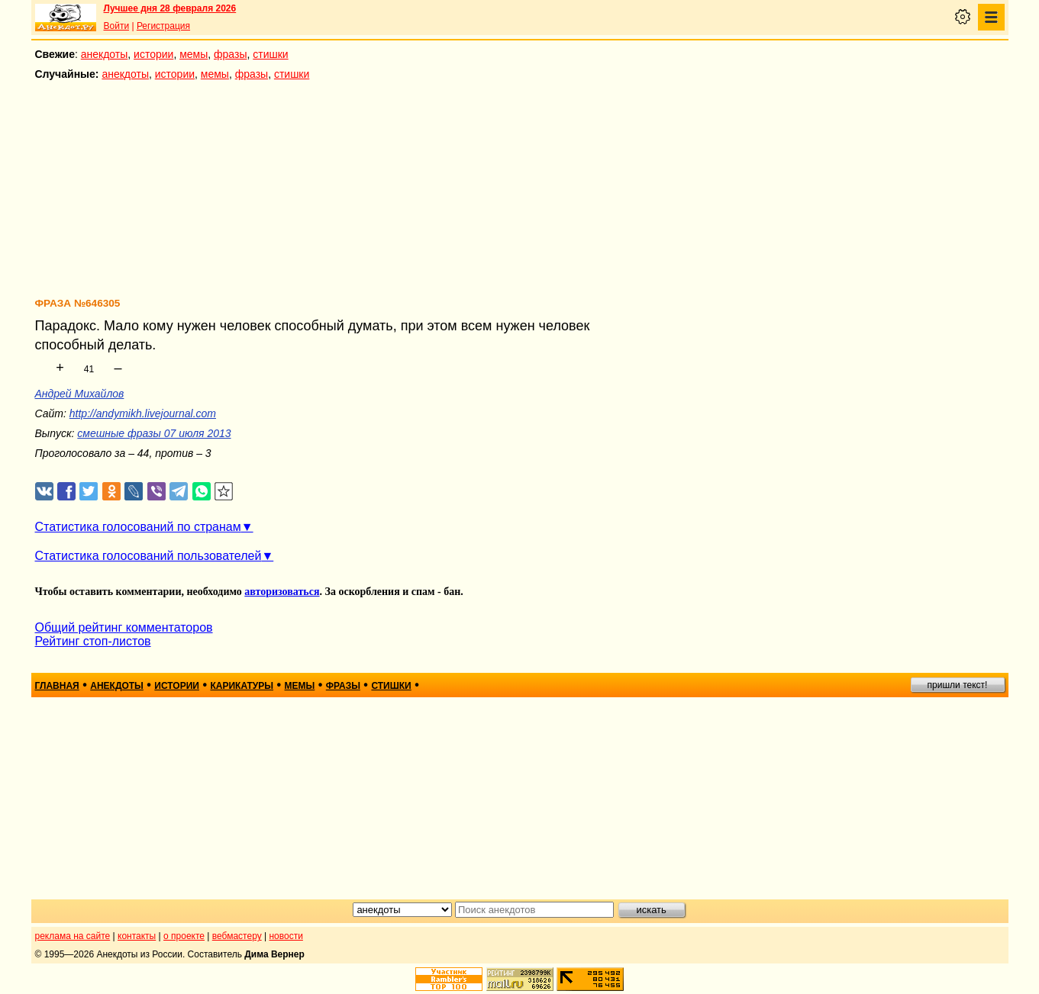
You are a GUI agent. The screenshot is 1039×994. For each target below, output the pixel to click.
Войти (117, 26)
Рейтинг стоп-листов (93, 641)
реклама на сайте (73, 936)
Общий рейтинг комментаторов (124, 627)
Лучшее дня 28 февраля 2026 (170, 8)
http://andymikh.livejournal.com (142, 413)
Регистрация (163, 26)
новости (285, 936)
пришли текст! (958, 685)
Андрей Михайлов (79, 394)
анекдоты (104, 54)
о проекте (184, 936)
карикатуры (241, 685)
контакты (137, 936)
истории (153, 54)
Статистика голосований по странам (138, 526)
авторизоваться (281, 591)
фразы (230, 54)
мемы (193, 54)
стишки (270, 54)
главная (57, 685)
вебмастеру (237, 936)
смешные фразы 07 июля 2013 (154, 433)
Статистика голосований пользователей (148, 555)
